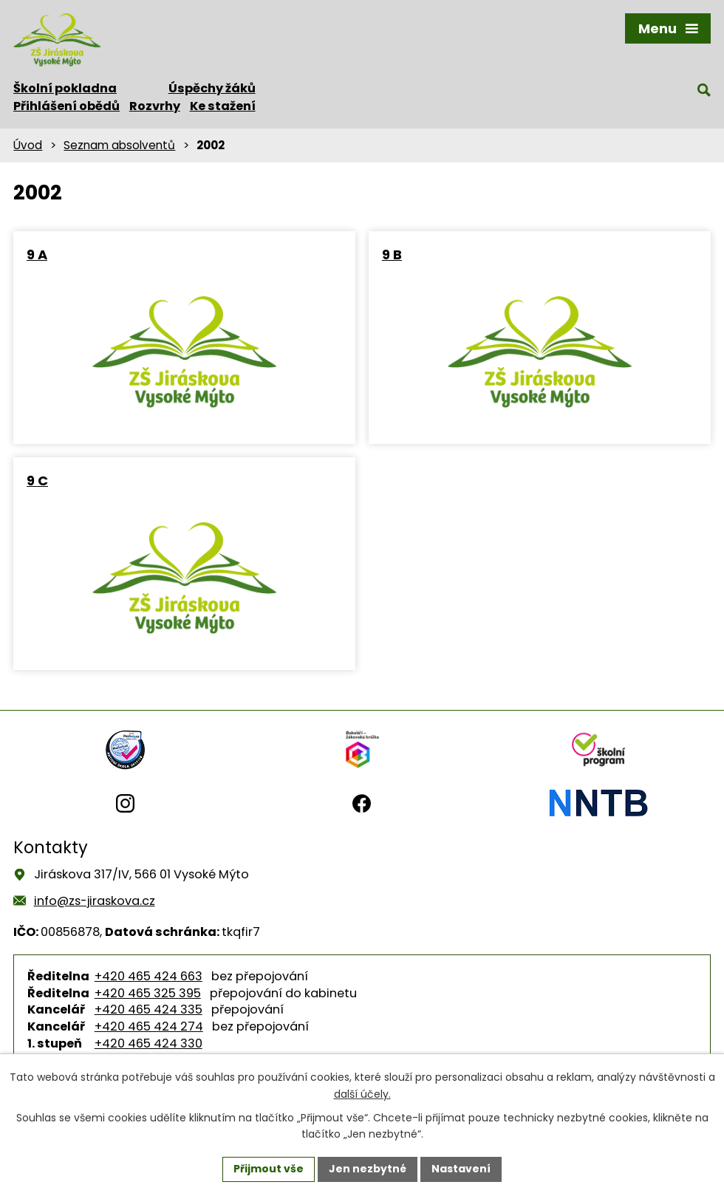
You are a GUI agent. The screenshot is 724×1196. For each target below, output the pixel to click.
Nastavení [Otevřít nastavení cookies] (461, 1168)
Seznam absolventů (119, 145)
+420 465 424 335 (148, 1009)
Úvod (27, 145)
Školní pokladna (65, 88)
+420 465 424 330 (148, 1043)
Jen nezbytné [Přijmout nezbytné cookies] (367, 1168)
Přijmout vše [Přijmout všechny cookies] (268, 1168)
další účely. (362, 1094)
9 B (392, 254)
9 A (37, 254)
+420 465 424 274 (149, 1026)
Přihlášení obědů (66, 106)
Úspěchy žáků (212, 88)
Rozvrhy (154, 106)
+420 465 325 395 (148, 993)
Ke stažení (223, 106)
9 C (37, 480)
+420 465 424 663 (148, 976)
